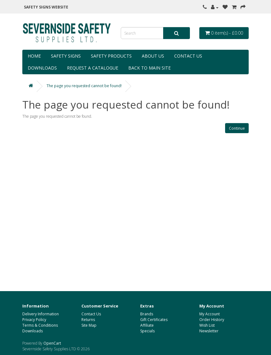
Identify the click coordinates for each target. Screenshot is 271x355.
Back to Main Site (149, 68)
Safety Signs (66, 56)
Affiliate (147, 325)
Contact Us (188, 56)
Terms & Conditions (40, 325)
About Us (153, 56)
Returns (88, 319)
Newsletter (208, 331)
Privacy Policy (34, 319)
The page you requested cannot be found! (84, 85)
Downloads (42, 68)
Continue (237, 128)
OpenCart (52, 343)
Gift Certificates (154, 319)
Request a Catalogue (92, 68)
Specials (147, 331)
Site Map (89, 325)
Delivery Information (40, 314)
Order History (211, 319)
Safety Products (111, 56)
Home (34, 56)
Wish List (207, 325)
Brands (146, 314)
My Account (209, 314)
